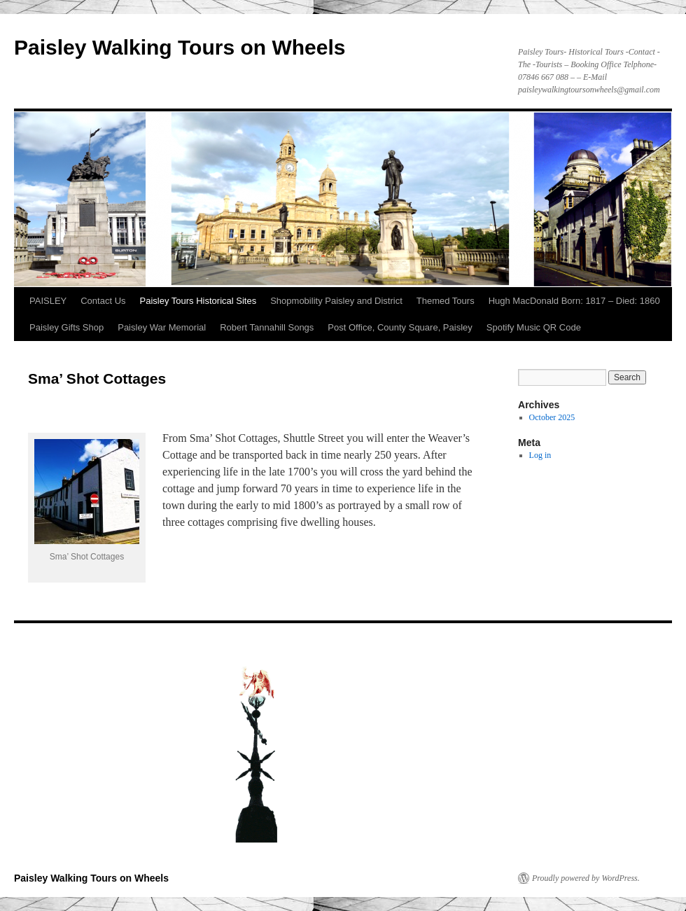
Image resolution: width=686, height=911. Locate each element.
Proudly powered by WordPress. (586, 878)
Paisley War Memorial (162, 327)
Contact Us (102, 300)
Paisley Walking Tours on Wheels (179, 47)
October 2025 (552, 417)
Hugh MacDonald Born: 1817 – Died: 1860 (574, 300)
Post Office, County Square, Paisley (400, 327)
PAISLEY (47, 300)
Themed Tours (445, 300)
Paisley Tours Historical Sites (198, 300)
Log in (540, 455)
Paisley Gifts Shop (66, 327)
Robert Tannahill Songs (267, 327)
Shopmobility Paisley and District (336, 300)
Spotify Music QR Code (533, 327)
